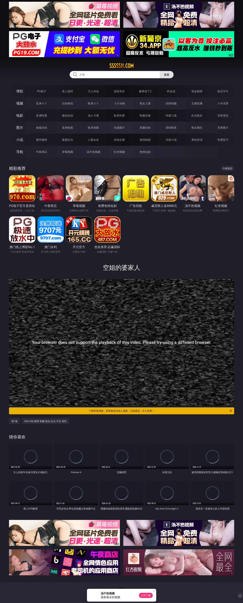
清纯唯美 (171, 127)
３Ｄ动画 (119, 103)
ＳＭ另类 (222, 103)
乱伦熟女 (196, 115)
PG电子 (41, 91)
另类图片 (222, 127)
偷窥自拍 (41, 127)
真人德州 (67, 91)
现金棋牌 (196, 91)
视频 (19, 103)
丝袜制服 (171, 103)
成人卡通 (93, 115)
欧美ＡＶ (93, 103)
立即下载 (146, 595)
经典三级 (171, 115)
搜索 (166, 75)
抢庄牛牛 (222, 91)
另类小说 (171, 140)
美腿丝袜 (145, 127)
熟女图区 (196, 127)
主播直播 (196, 103)
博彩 (19, 91)
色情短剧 (145, 152)
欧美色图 (93, 127)
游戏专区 (119, 91)
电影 (19, 115)
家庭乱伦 (67, 140)
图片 (19, 127)
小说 (19, 139)
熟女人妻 (145, 103)
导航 (19, 151)
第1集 (14, 421)
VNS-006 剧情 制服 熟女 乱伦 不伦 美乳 (45, 421)
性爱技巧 (222, 140)
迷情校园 (145, 140)
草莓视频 (67, 152)
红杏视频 (119, 152)
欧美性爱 (119, 115)
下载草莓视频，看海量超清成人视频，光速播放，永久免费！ (160, 411)
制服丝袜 (145, 115)
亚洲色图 (67, 127)
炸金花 (171, 91)
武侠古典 (119, 140)
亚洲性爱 (41, 115)
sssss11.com (121, 65)
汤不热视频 (93, 152)
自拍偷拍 (67, 103)
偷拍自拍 (67, 115)
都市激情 (41, 140)
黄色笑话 (196, 140)
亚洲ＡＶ (41, 103)
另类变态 (222, 115)
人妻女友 (93, 140)
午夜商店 (41, 152)
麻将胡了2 (145, 91)
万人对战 (93, 91)
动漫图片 (119, 127)
